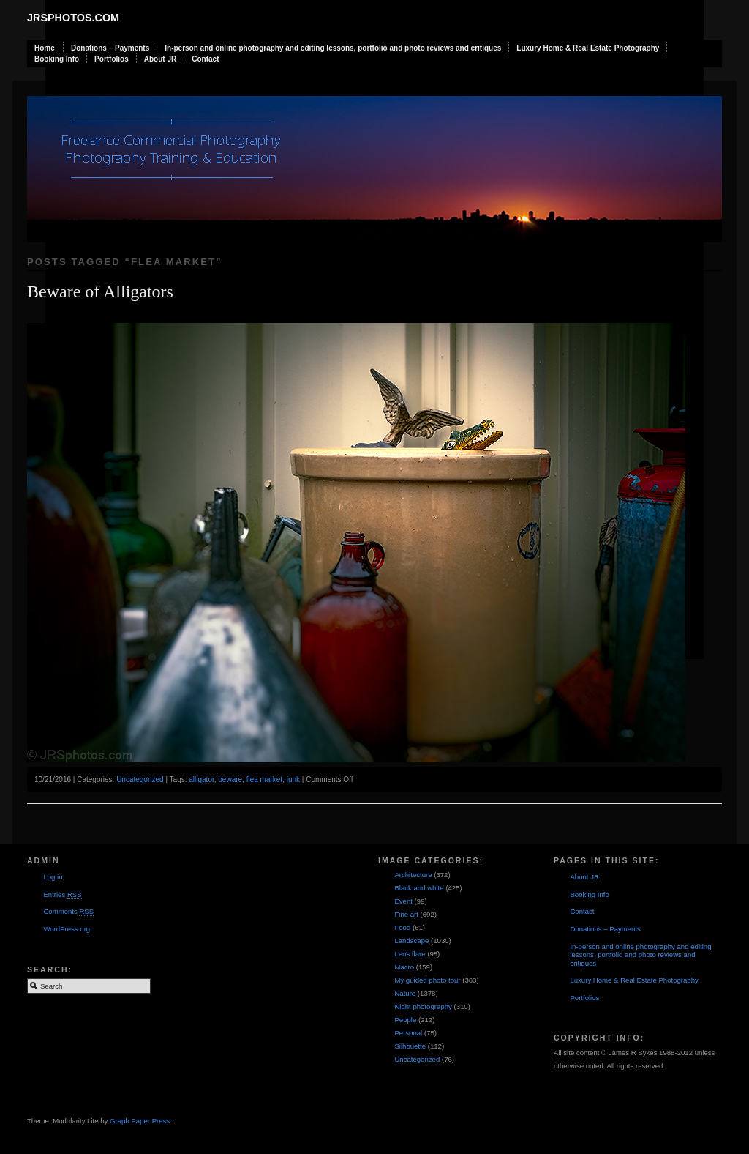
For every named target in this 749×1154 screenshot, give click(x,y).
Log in (52, 877)
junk (293, 779)
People (405, 1020)
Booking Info (56, 59)
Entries (62, 894)
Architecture (413, 875)
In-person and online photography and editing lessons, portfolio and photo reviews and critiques (333, 48)
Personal (408, 1033)
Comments (68, 911)
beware (230, 779)
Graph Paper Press (140, 1121)
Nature (404, 993)
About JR (160, 59)
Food (402, 927)
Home (44, 48)
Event (403, 901)
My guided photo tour (427, 980)
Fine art (406, 914)
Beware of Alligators (100, 291)
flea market (264, 779)
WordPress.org (66, 929)
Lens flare (409, 954)
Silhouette (410, 1046)
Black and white (418, 888)
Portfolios (111, 59)
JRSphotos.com (73, 17)
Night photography (422, 1006)
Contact (205, 59)
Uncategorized (139, 779)
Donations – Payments (110, 48)
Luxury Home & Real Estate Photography (587, 48)
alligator (201, 779)
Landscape (411, 941)
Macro (404, 967)
